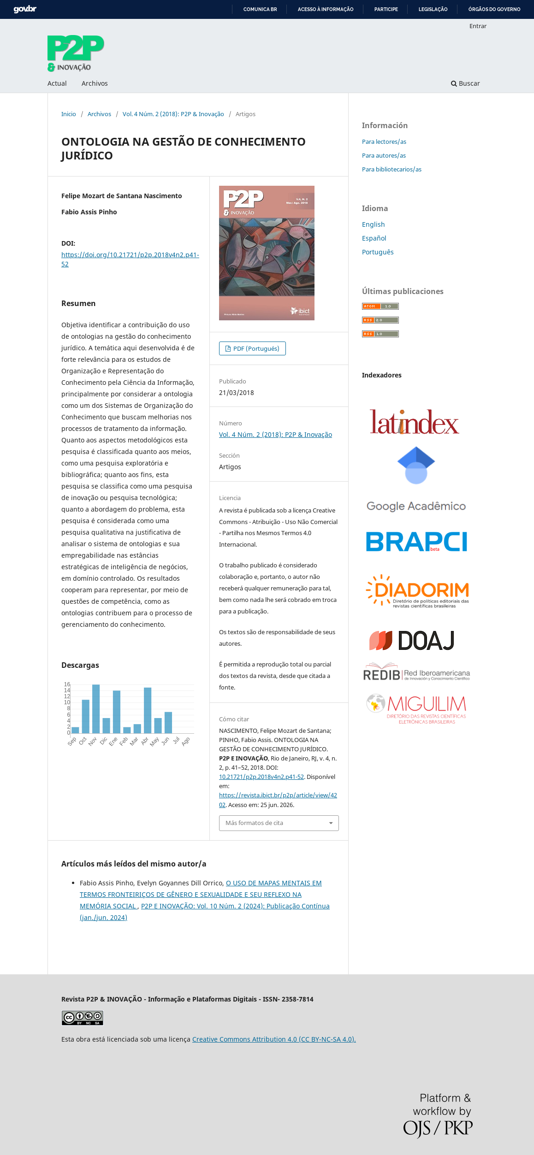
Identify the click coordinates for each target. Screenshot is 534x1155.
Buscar (465, 83)
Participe (386, 9)
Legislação (433, 9)
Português (378, 252)
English (373, 224)
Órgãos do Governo (495, 9)
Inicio (68, 114)
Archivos (95, 83)
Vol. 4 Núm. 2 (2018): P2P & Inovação (173, 114)
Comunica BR (260, 9)
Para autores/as (384, 155)
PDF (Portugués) (255, 348)
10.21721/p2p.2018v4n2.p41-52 (261, 776)
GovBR (24, 9)
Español (374, 238)
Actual (57, 83)
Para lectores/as (384, 141)
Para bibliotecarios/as (391, 169)
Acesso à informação (326, 9)
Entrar (478, 26)
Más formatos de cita (254, 823)
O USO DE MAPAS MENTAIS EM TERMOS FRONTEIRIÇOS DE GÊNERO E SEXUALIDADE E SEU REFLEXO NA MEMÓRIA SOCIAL (201, 894)
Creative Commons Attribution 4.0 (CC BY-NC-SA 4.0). (274, 1039)
